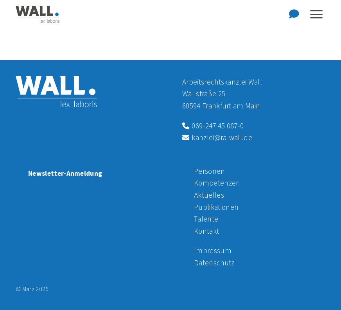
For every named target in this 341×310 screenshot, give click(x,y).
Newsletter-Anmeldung (65, 173)
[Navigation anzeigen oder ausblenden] (316, 14)
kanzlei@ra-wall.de (217, 137)
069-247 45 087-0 (213, 125)
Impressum (213, 250)
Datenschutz (214, 262)
